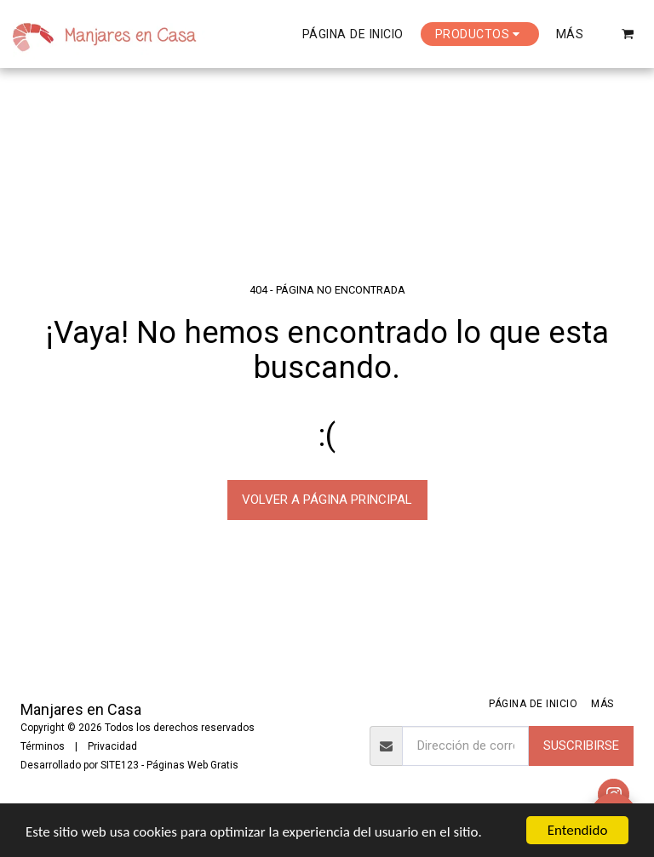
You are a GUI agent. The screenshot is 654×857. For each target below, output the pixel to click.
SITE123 (119, 765)
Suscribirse (581, 745)
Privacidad (112, 746)
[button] (628, 33)
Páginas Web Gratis (192, 765)
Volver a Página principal (327, 499)
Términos (42, 746)
